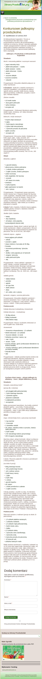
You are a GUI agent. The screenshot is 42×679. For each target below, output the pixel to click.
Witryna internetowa (9, 609)
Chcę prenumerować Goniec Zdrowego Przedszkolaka (20, 622)
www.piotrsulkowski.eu (9, 670)
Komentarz (7, 580)
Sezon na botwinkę (10, 18)
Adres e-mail (8, 603)
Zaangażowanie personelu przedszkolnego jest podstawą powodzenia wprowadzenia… (21, 20)
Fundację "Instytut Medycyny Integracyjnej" (26, 676)
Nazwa (6, 597)
